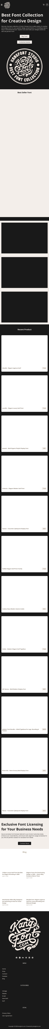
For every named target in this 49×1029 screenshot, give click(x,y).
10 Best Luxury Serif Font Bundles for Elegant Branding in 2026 (12, 873)
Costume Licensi (24, 42)
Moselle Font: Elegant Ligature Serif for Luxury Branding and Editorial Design (35, 901)
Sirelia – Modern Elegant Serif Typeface (14, 649)
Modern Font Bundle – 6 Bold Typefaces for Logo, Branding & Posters (20, 730)
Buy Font (24, 36)
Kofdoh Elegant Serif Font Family (12, 569)
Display (4, 993)
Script (4, 996)
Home (4, 969)
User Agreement (7, 1016)
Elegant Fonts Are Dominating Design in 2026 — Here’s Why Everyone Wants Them (35, 874)
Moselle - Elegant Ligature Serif (11, 368)
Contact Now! (24, 843)
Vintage (4, 991)
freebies (4, 976)
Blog (3, 979)
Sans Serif (5, 998)
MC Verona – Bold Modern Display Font (14, 689)
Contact (4, 974)
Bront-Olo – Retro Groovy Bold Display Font (15, 770)
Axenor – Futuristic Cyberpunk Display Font (15, 528)
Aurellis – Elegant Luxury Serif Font (12, 408)
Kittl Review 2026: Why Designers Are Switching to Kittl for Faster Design (12, 901)
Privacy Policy (6, 1013)
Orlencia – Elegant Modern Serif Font (13, 488)
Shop (3, 971)
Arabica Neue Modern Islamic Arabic (13, 609)
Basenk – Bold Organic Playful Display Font (15, 448)
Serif (3, 1001)
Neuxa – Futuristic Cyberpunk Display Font (15, 810)
